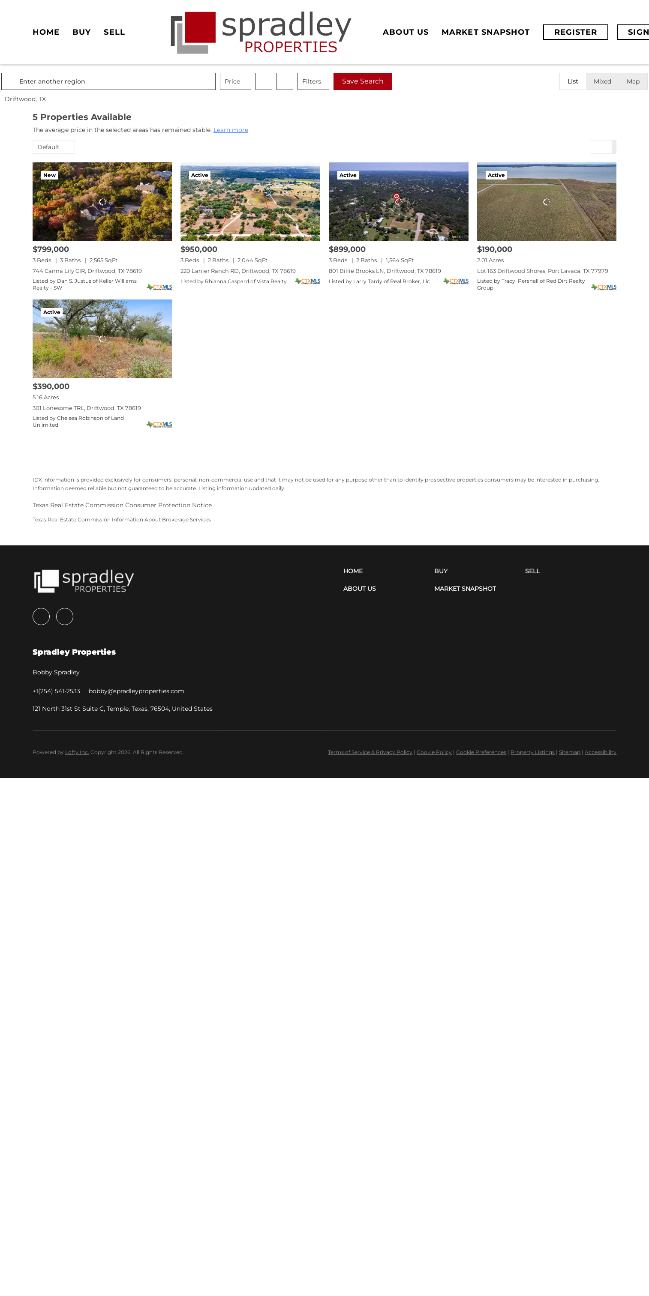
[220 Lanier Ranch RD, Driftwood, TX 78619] (250, 201)
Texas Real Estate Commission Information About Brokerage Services (122, 519)
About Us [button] (406, 32)
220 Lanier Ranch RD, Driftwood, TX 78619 (238, 270)
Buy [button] (81, 32)
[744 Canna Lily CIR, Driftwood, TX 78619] (102, 201)
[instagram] (64, 616)
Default (48, 147)
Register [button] (576, 32)
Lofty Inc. (77, 752)
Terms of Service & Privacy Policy (370, 752)
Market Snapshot (486, 32)
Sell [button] (114, 32)
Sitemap (569, 752)
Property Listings (533, 752)
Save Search (394, 81)
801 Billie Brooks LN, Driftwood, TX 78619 (385, 270)
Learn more (230, 130)
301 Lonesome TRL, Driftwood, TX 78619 (87, 407)
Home (46, 32)
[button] (42, 81)
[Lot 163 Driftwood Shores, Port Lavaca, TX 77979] (547, 201)
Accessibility (600, 752)
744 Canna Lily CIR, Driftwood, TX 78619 (87, 270)
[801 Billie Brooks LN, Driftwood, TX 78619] (399, 201)
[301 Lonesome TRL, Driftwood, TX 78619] (102, 338)
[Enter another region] (143, 81)
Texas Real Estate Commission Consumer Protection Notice (122, 505)
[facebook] (41, 616)
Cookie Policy (434, 752)
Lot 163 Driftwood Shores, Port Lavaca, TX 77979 (542, 270)
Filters (343, 81)
